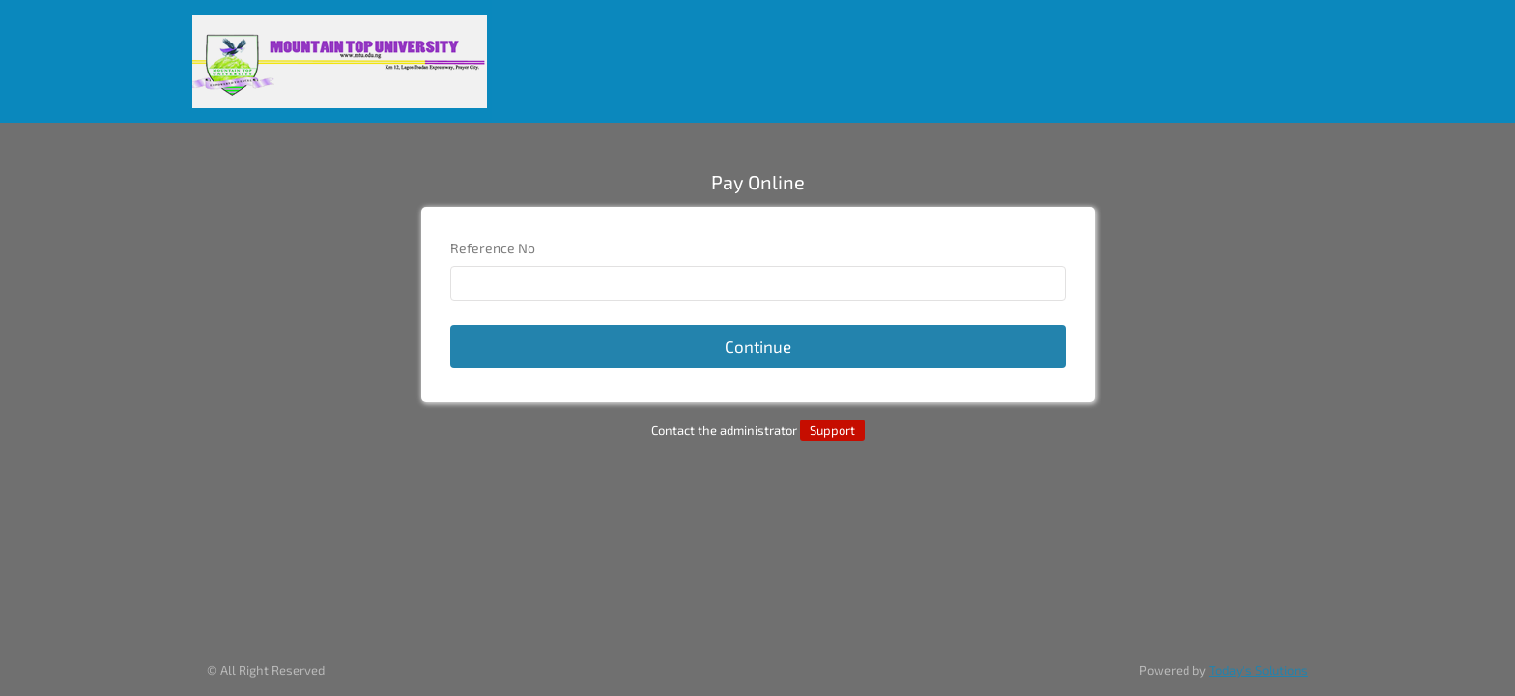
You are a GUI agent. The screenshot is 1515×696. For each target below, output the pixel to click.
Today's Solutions (1258, 670)
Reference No (492, 248)
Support (832, 430)
